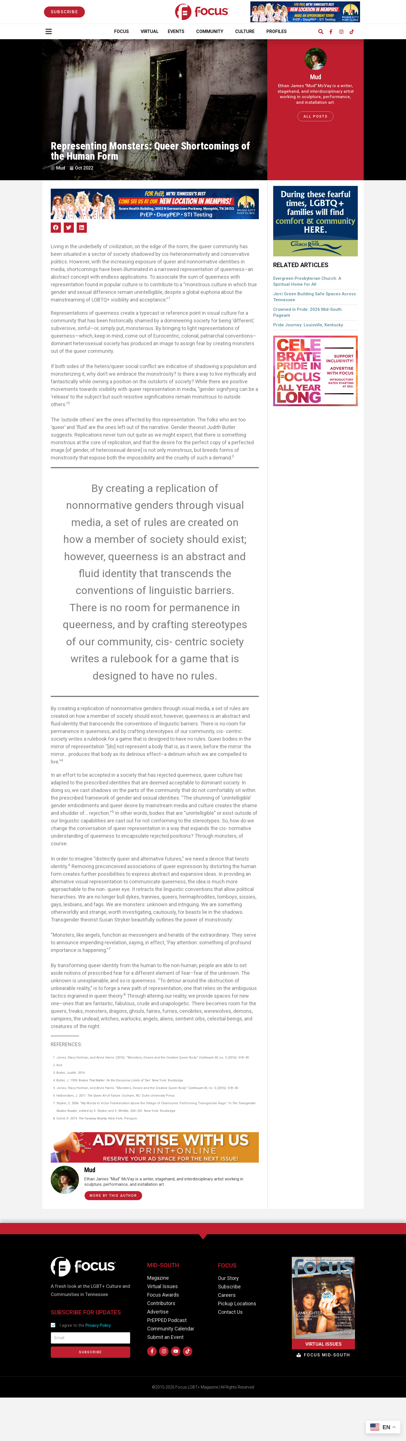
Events (177, 31)
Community (211, 31)
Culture (246, 31)
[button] (320, 31)
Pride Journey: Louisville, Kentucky (308, 324)
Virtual (150, 31)
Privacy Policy (98, 1325)
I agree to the (85, 1325)
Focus (123, 31)
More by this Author (113, 1196)
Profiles (278, 31)
